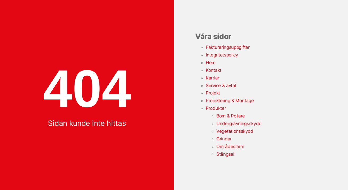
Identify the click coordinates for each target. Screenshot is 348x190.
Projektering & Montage (230, 100)
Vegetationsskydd (234, 131)
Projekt (213, 93)
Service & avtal (221, 85)
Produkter (216, 108)
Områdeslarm (230, 146)
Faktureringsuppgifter (228, 47)
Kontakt (213, 70)
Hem (211, 62)
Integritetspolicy (222, 55)
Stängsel (225, 154)
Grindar (224, 138)
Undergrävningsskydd (239, 123)
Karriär (212, 77)
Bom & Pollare (230, 115)
